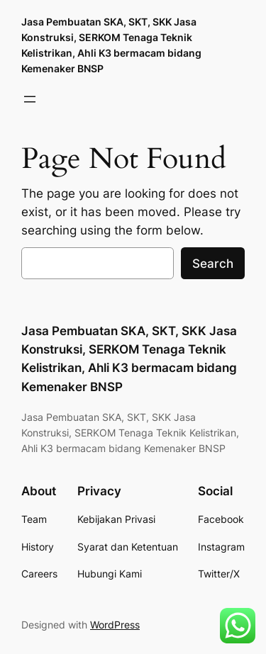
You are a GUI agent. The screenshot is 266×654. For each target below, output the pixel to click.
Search (212, 263)
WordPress (115, 625)
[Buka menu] (29, 99)
